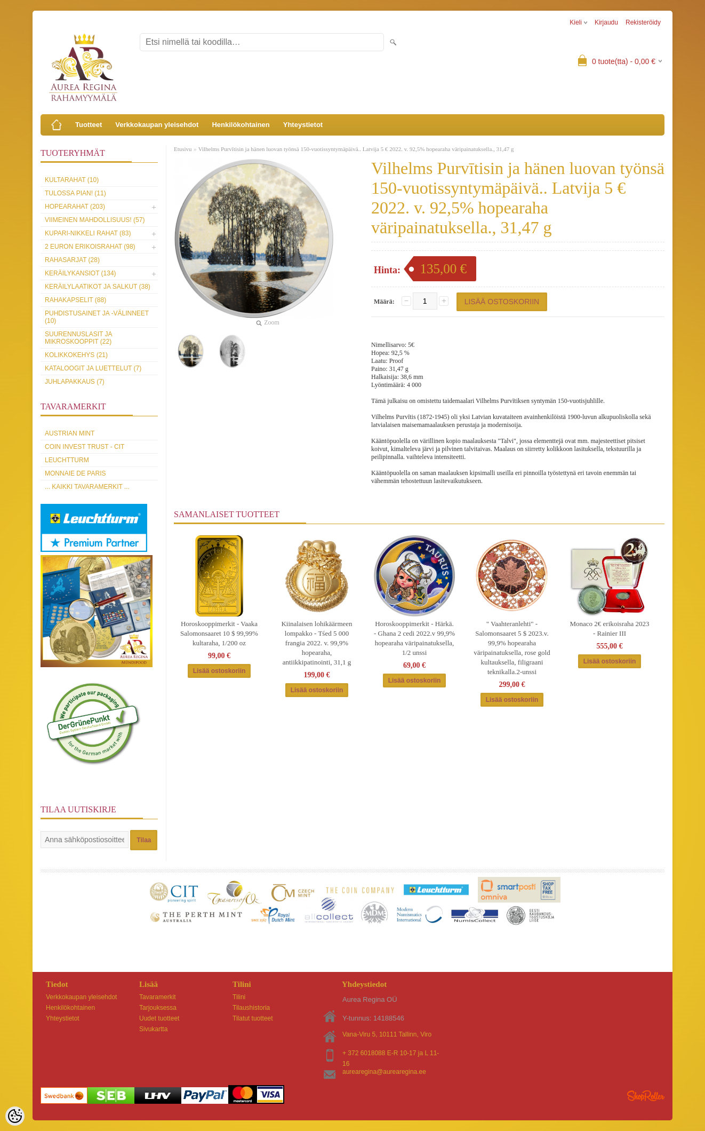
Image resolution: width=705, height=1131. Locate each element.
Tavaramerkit (157, 997)
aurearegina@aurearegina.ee (384, 1071)
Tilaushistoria (251, 1007)
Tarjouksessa (158, 1007)
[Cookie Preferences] (15, 1116)
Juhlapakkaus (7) (75, 381)
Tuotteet (88, 125)
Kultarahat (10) (72, 180)
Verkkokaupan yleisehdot (156, 125)
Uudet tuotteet (159, 1018)
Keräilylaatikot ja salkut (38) (97, 286)
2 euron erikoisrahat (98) (90, 246)
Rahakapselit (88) (75, 300)
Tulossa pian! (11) (75, 193)
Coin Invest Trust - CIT (84, 446)
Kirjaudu (606, 22)
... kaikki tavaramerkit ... (87, 487)
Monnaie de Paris (75, 473)
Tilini (239, 997)
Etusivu (183, 149)
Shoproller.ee (645, 1095)
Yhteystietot (303, 125)
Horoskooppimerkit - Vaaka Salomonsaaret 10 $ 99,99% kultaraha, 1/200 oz (219, 633)
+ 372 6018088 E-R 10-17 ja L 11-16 (390, 1053)
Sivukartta (153, 1029)
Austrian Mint (69, 433)
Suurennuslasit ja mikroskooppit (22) (78, 337)
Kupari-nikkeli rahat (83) (88, 233)
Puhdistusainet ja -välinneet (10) (97, 317)
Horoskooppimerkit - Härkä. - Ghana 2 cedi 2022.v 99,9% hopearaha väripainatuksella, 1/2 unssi (414, 638)
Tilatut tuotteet (253, 1018)
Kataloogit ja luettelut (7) (93, 368)
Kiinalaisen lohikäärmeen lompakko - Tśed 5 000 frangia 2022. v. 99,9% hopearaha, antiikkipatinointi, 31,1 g (316, 643)
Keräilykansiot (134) (80, 273)
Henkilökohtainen (240, 125)
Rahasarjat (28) (72, 260)
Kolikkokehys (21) (76, 355)
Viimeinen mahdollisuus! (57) (95, 220)
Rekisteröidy (643, 22)
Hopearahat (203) (75, 206)
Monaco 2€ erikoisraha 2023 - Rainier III (609, 628)
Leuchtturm (67, 460)
